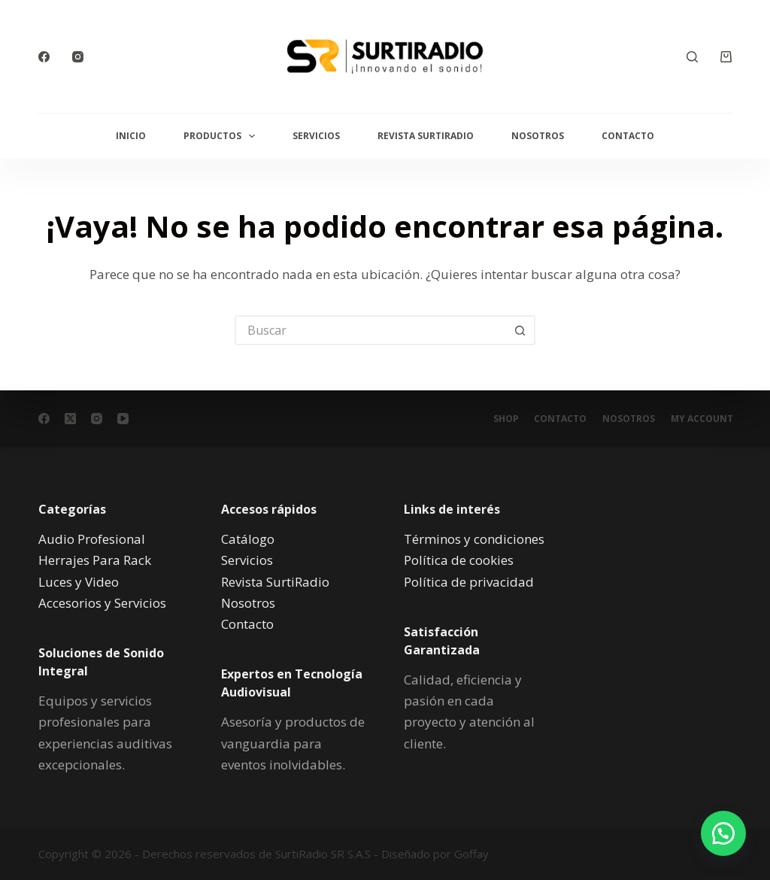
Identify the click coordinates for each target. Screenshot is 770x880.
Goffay (470, 853)
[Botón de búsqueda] (520, 330)
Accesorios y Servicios (102, 602)
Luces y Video (78, 581)
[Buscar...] (370, 330)
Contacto (628, 135)
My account (700, 419)
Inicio (131, 135)
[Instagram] (77, 56)
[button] (717, 827)
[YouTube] (123, 418)
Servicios (316, 135)
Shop (495, 419)
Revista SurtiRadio (425, 135)
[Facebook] (44, 56)
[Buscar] (692, 56)
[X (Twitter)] (70, 418)
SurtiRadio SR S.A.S (323, 853)
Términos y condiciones (474, 539)
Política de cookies (459, 560)
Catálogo (247, 539)
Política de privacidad (469, 581)
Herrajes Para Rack (94, 560)
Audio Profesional (91, 539)
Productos (222, 136)
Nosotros (537, 135)
